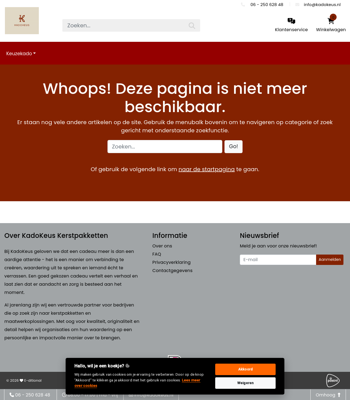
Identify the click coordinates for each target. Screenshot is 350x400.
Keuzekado (19, 53)
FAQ (156, 254)
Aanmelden (330, 259)
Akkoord (245, 369)
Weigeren (245, 383)
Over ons (162, 246)
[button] (233, 146)
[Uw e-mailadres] (278, 260)
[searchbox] (131, 25)
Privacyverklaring (171, 262)
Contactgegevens (172, 270)
